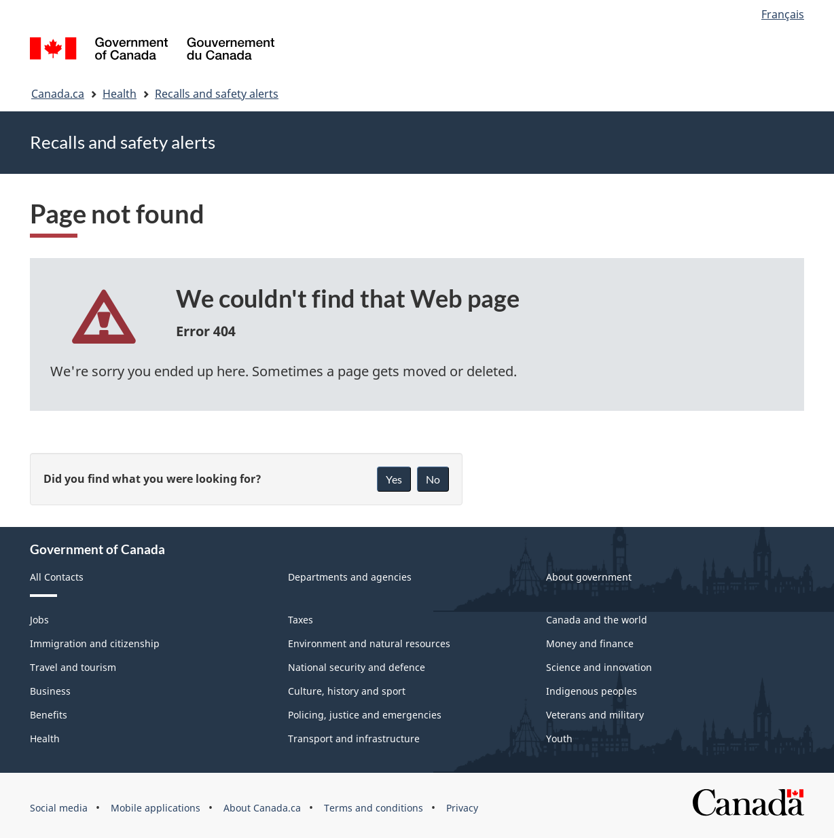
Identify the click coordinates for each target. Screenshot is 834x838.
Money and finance (590, 643)
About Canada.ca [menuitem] (262, 807)
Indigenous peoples (591, 691)
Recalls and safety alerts (216, 93)
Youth (559, 738)
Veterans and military (595, 714)
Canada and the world (596, 619)
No (433, 479)
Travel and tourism (73, 667)
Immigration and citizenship (95, 643)
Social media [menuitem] (59, 807)
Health (120, 93)
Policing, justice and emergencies (364, 714)
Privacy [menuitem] (462, 807)
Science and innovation (599, 667)
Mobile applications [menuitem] (155, 807)
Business (50, 691)
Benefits (48, 714)
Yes (394, 479)
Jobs (39, 619)
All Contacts (57, 576)
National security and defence (356, 667)
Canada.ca (57, 93)
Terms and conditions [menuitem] (373, 807)
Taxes (300, 619)
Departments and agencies (350, 576)
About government (589, 576)
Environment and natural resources (369, 643)
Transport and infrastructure (354, 738)
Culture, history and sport (346, 691)
